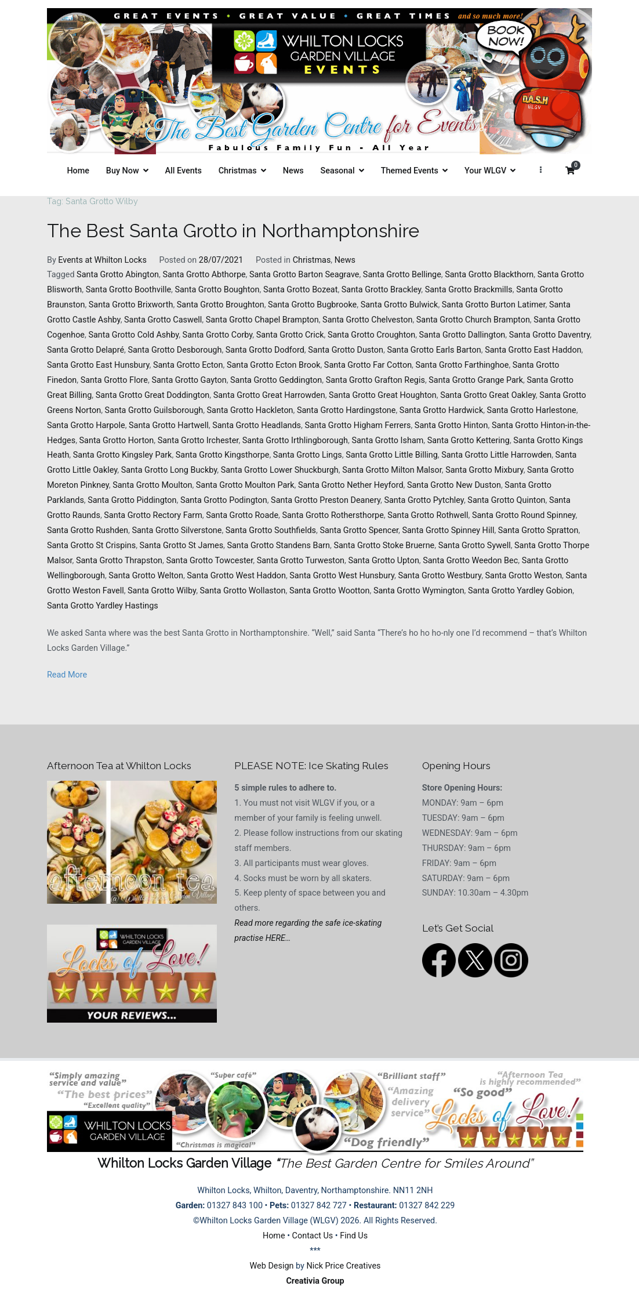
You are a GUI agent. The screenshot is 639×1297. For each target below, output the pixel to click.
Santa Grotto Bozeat (300, 290)
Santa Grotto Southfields (271, 530)
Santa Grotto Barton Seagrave (304, 275)
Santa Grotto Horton (116, 440)
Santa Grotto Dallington (462, 335)
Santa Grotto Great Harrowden (269, 395)
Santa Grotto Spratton (538, 530)
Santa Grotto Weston (523, 576)
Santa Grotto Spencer (359, 530)
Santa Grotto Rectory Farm (153, 515)
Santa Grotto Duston (345, 350)
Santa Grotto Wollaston (243, 591)
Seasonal (338, 171)
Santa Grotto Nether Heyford (351, 485)
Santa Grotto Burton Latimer (494, 305)
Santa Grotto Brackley (382, 290)
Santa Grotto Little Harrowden (496, 455)
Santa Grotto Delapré (85, 350)
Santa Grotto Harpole (86, 425)
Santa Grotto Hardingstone (346, 410)
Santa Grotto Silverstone (177, 530)
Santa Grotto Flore (114, 380)
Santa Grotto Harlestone (531, 410)
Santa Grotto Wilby (162, 591)
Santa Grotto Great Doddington (153, 395)
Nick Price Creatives (343, 1266)
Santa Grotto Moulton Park (245, 485)
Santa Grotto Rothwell (427, 515)
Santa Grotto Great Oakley (488, 395)
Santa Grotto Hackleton (250, 410)
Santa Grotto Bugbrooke (312, 305)
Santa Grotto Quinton (506, 500)
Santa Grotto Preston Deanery (325, 500)
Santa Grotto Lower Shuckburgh (280, 470)
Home (78, 171)
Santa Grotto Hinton (451, 425)
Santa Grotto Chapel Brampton (262, 320)
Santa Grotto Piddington (132, 500)
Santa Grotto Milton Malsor (392, 470)
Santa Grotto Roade (242, 515)
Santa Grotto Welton (145, 576)
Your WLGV (485, 171)
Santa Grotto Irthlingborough (295, 440)
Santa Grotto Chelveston (367, 320)
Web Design (272, 1266)
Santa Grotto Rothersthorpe (332, 515)
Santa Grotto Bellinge (402, 275)
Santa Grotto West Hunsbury (341, 576)
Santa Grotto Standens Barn (278, 545)
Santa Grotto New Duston (454, 485)
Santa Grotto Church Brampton (473, 320)
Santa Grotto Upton (383, 561)
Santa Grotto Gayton (188, 380)
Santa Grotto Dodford (265, 350)
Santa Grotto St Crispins (91, 545)
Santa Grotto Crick (290, 335)
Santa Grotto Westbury (440, 576)
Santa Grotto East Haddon (533, 350)
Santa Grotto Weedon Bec (470, 561)
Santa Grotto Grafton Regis (375, 380)
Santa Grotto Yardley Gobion (520, 591)
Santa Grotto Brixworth (131, 305)
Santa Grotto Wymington (418, 591)
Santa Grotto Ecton (188, 365)
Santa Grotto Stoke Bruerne (383, 545)
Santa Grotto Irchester (198, 440)
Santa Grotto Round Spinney (523, 515)
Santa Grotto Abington (118, 275)
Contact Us (312, 1236)
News (293, 171)
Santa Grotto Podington (223, 500)
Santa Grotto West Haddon (236, 576)
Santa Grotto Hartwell (169, 425)
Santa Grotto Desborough (175, 350)
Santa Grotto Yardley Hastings (102, 606)
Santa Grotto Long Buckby (169, 470)
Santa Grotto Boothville (128, 290)
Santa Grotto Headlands (256, 425)
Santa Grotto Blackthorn (489, 275)
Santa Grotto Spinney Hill (448, 530)
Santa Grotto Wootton (329, 591)
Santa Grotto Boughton (217, 290)
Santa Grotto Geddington (276, 380)
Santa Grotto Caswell (163, 320)
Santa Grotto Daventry (549, 335)
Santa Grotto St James (182, 545)
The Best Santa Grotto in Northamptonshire (233, 231)
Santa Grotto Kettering (468, 440)
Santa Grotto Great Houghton (383, 395)
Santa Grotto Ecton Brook (274, 365)
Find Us (354, 1236)
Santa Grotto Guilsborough (154, 410)
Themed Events (409, 171)
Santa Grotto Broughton (220, 305)
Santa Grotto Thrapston (119, 561)
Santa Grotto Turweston (300, 561)
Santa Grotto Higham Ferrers (357, 425)
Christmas (238, 171)
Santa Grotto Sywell (474, 545)
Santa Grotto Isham (387, 440)
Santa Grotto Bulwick (399, 305)
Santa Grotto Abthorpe (203, 275)
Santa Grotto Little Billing (392, 455)
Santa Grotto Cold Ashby (133, 335)
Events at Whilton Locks (102, 260)
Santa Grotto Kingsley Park (122, 455)
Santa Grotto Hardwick (441, 410)
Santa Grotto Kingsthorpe (223, 455)
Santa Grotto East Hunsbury (98, 365)
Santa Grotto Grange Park (476, 380)
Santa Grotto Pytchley (423, 500)
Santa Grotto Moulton (152, 485)
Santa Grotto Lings (307, 455)
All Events (183, 171)
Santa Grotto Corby (218, 335)
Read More (67, 675)
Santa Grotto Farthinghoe (462, 365)
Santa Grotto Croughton (371, 335)
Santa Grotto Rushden (87, 530)
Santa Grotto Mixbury (484, 470)
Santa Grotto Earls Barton (434, 350)
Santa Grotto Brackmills (469, 290)
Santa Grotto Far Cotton (368, 365)
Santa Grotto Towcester (209, 561)
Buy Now (122, 171)
